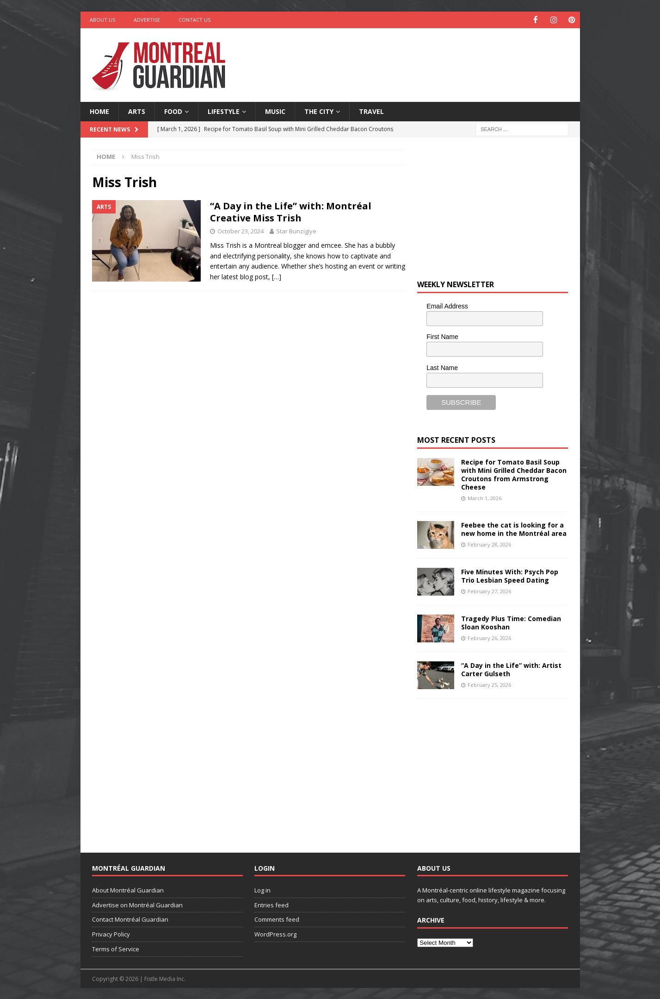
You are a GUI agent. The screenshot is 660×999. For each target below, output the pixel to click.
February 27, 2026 (489, 590)
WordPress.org (275, 934)
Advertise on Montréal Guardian (137, 904)
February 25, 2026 (489, 683)
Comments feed (276, 919)
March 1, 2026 (484, 497)
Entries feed (271, 904)
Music (275, 111)
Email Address (447, 305)
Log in (262, 890)
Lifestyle (224, 111)
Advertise (147, 19)
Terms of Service (115, 948)
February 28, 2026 (489, 543)
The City (318, 111)
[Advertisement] (419, 58)
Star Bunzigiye (296, 230)
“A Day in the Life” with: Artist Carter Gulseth (511, 669)
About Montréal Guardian (128, 890)
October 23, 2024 (240, 230)
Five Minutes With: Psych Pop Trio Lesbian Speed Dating (509, 575)
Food (173, 111)
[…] (276, 276)
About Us (102, 19)
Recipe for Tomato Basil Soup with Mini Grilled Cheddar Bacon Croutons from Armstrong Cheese (514, 474)
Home (99, 111)
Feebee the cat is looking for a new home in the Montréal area (514, 528)
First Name (442, 336)
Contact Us (194, 19)
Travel (371, 111)
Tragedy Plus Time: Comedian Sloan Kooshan (511, 622)
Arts (136, 111)
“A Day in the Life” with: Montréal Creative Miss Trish (290, 211)
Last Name (442, 367)
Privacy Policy (111, 934)
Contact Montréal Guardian (130, 919)
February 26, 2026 (489, 637)
